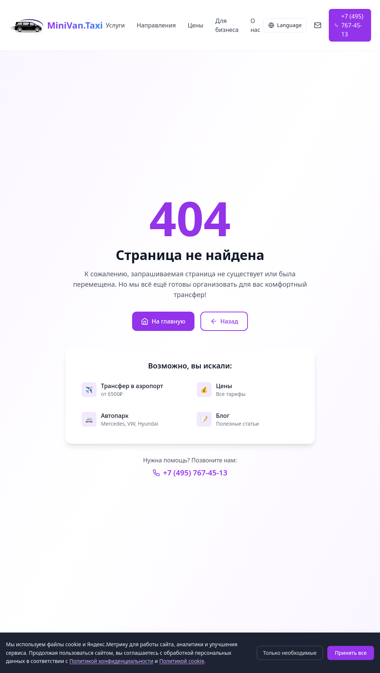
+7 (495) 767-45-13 (190, 473)
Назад (224, 321)
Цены (196, 25)
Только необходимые (290, 652)
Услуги (115, 25)
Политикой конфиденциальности (111, 660)
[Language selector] (285, 25)
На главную (163, 321)
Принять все (351, 652)
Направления (156, 25)
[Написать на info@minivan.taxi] (317, 25)
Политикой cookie (181, 660)
